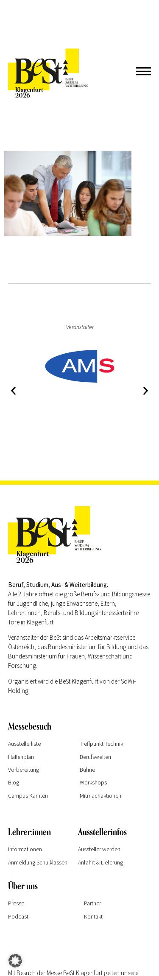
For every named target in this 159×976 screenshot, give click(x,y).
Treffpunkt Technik (101, 743)
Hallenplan (21, 757)
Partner (92, 903)
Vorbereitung (23, 769)
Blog (13, 782)
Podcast (18, 916)
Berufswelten (95, 757)
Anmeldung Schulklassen (37, 862)
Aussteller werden (99, 849)
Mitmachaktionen (100, 795)
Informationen (25, 849)
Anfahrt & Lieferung (100, 862)
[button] (13, 390)
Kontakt (93, 916)
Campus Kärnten (28, 795)
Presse (16, 903)
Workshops (93, 782)
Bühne (87, 769)
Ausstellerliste (24, 743)
